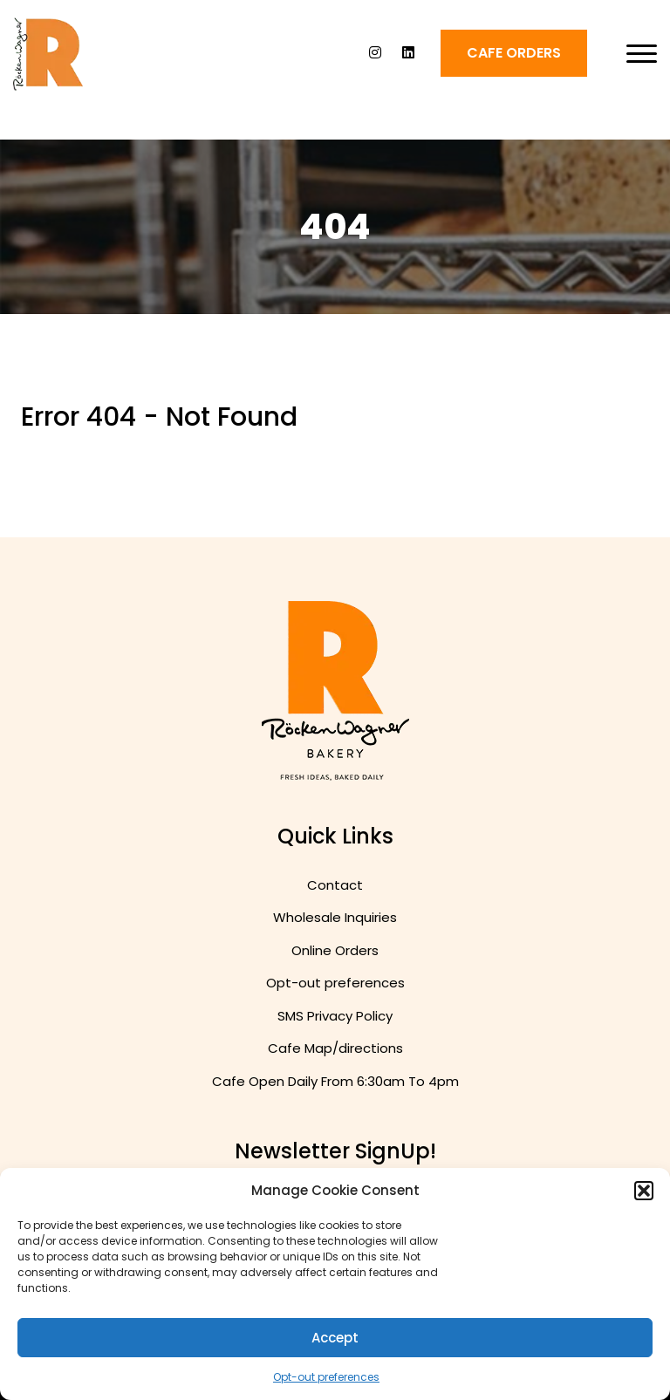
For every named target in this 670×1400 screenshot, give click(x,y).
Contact (335, 885)
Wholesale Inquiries (335, 917)
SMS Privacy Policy (335, 1016)
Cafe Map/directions (335, 1048)
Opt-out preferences (326, 1376)
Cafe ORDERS (514, 53)
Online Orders (335, 950)
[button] (644, 1190)
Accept (335, 1337)
